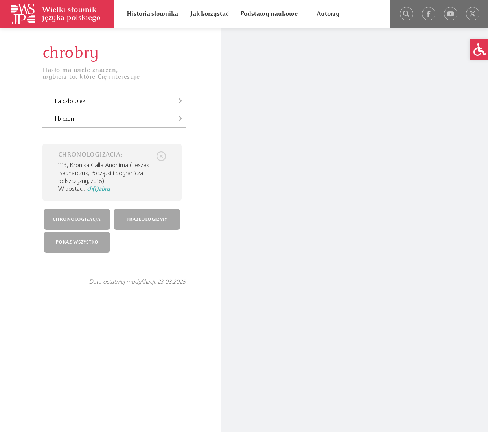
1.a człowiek (120, 101)
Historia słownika (152, 14)
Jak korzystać (209, 14)
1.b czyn (120, 118)
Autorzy (328, 14)
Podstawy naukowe (269, 14)
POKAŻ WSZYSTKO (76, 242)
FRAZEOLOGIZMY (146, 219)
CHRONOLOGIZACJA (77, 219)
